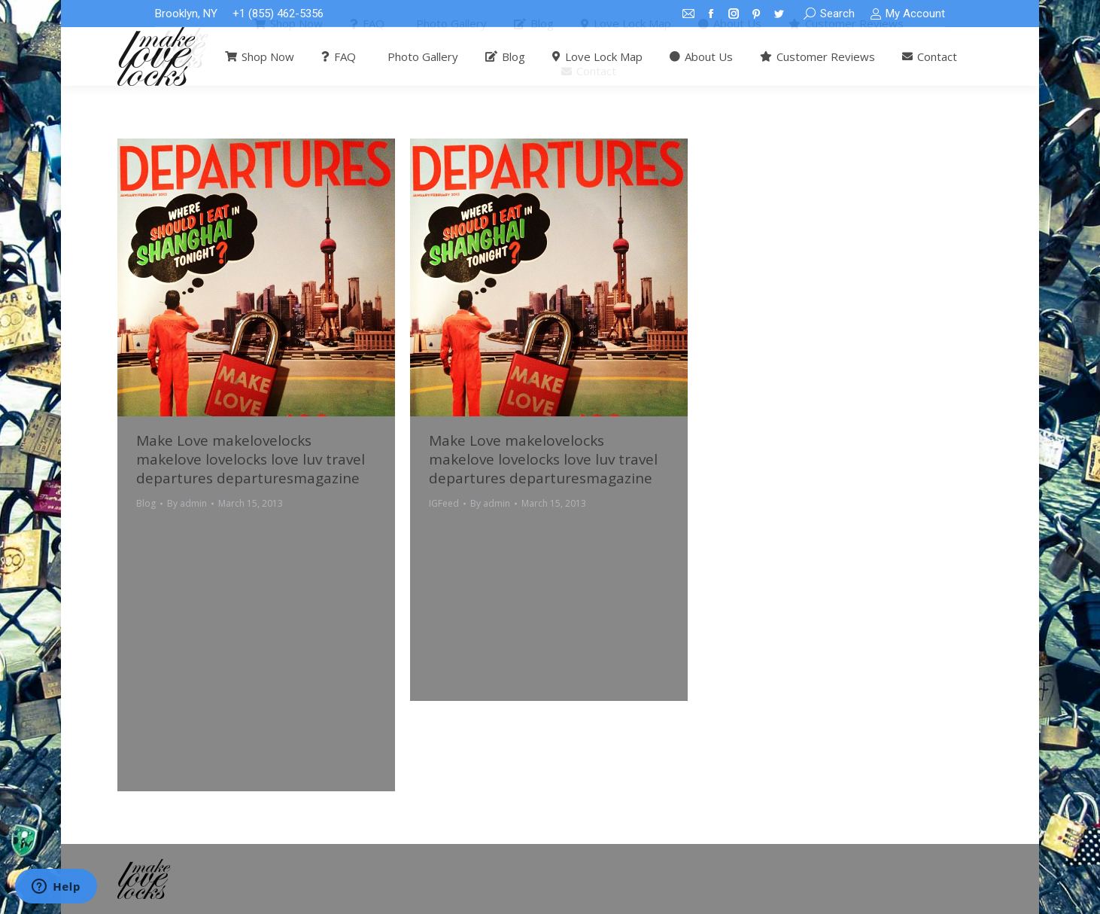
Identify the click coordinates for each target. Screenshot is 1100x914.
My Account (907, 14)
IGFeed (444, 503)
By (187, 503)
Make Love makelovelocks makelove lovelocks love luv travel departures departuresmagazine (250, 459)
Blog (146, 503)
